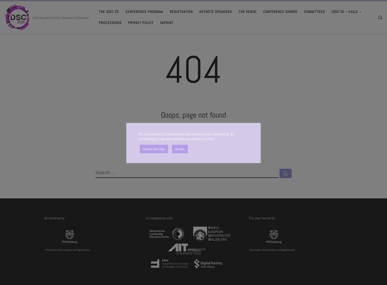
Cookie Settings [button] (154, 149)
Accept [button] (180, 149)
